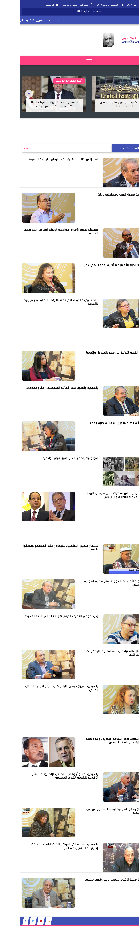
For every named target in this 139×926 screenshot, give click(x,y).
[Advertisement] (73, 126)
